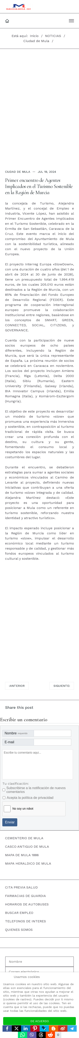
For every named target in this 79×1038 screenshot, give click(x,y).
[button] (71, 20)
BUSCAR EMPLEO (19, 913)
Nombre (16, 733)
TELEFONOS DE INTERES (25, 921)
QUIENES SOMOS (19, 930)
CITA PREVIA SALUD (21, 887)
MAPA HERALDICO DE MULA (28, 863)
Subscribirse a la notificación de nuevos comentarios (36, 790)
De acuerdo (39, 1021)
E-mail (9, 742)
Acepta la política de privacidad (30, 797)
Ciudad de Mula (17, 171)
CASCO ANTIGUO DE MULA (27, 847)
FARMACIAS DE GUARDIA (25, 896)
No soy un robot (22, 808)
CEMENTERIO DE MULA (24, 838)
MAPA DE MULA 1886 (22, 855)
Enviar (10, 822)
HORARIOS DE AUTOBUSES (27, 904)
